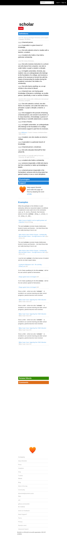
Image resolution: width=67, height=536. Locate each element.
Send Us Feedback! (24, 510)
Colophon (21, 468)
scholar (29, 194)
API (19, 500)
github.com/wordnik (23, 504)
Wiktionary (24, 132)
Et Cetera (21, 507)
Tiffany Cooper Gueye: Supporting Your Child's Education (32, 299)
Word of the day (22, 486)
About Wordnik (22, 461)
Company (21, 457)
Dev (19, 496)
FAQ (19, 472)
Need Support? (22, 514)
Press (20, 464)
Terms (20, 518)
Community (21, 490)
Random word (22, 525)
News (20, 478)
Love (21, 28)
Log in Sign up (61, 2)
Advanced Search (23, 529)
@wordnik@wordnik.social (26, 493)
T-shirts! (20, 475)
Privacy (20, 521)
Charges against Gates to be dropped (27, 276)
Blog (19, 482)
